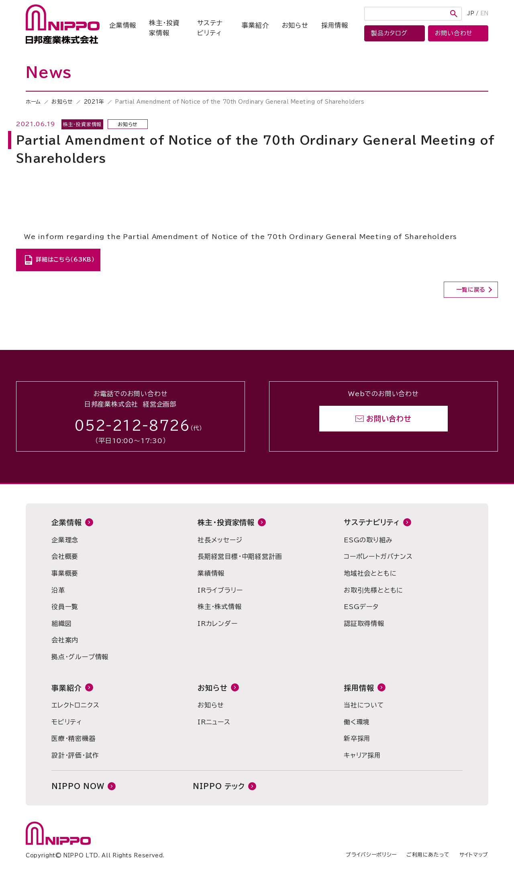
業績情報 (211, 573)
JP (470, 13)
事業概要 (64, 573)
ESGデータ (361, 606)
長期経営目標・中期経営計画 (240, 556)
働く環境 (357, 722)
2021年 (94, 101)
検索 (454, 13)
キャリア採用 (362, 755)
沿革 (58, 590)
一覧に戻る (471, 289)
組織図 (61, 623)
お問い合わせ (389, 418)
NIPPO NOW (77, 786)
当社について (364, 705)
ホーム (33, 101)
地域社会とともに (370, 573)
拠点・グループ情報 (79, 657)
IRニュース (214, 722)
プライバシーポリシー (371, 854)
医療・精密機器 (73, 738)
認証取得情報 (364, 623)
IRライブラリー (220, 590)
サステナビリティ (209, 28)
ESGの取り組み (368, 540)
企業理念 (64, 540)
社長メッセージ (220, 540)
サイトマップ (473, 854)
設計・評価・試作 (75, 755)
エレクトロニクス (75, 705)
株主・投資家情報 (164, 28)
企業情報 (122, 25)
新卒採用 (357, 738)
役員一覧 (64, 606)
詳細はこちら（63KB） (65, 259)
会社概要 (64, 556)
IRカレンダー (218, 623)
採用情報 (334, 25)
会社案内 (64, 640)
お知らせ (295, 25)
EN (484, 13)
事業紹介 (255, 25)
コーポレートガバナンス (378, 556)
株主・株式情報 (220, 606)
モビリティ (66, 722)
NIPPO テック (219, 786)
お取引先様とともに (373, 590)
